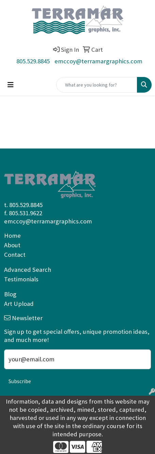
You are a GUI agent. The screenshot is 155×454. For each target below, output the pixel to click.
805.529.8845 (33, 61)
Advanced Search (27, 269)
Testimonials (21, 279)
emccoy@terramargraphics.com (98, 61)
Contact (15, 255)
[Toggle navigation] (10, 85)
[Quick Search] (96, 85)
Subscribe (20, 381)
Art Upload (19, 304)
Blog (10, 294)
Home (12, 235)
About (12, 245)
